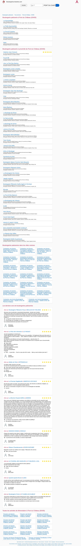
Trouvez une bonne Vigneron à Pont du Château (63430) (25, 527)
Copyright (53, 541)
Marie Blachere (7, 107)
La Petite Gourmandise (10, 26)
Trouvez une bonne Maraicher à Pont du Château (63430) (26, 533)
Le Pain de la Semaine (15, 331)
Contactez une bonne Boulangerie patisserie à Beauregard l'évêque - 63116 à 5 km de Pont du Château (44, 268)
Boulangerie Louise (8, 74)
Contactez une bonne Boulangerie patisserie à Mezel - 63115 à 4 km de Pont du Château (27, 259)
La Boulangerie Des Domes (11, 173)
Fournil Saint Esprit (8, 216)
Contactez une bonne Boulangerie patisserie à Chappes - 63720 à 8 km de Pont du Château (44, 292)
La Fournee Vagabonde (15, 381)
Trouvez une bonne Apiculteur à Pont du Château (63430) (43, 533)
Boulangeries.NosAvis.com (14, 1)
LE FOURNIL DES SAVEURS (17, 461)
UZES (24, 478)
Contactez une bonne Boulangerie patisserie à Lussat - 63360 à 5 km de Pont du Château (27, 267)
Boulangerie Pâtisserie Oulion (12, 167)
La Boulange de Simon (10, 112)
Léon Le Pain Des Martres (10, 63)
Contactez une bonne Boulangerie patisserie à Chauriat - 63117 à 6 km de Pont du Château (10, 275)
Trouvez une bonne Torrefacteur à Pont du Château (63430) (40, 538)
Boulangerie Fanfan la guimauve (12, 238)
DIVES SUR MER (29, 447)
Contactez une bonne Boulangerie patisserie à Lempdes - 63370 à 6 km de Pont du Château (27, 275)
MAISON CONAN (14, 431)
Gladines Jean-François (10, 52)
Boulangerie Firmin (14, 494)
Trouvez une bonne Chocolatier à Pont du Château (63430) (43, 527)
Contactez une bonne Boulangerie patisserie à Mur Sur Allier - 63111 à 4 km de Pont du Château (44, 251)
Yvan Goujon (7, 140)
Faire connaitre (41, 541)
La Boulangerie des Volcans (11, 200)
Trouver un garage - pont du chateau (50, 543)
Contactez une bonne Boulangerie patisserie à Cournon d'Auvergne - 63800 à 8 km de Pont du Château (27, 293)
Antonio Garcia (7, 85)
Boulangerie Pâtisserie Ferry (17, 310)
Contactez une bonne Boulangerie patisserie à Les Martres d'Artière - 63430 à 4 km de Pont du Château (27, 251)
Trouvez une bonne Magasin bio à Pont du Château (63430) (43, 521)
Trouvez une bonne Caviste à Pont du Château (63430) (25, 521)
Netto (4, 42)
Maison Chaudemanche (15, 447)
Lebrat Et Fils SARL (9, 145)
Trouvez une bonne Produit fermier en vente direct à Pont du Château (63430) (14, 538)
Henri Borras (7, 211)
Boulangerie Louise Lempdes (11, 68)
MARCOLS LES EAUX (30, 381)
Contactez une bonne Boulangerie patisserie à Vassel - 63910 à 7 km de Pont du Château (44, 284)
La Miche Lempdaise (9, 79)
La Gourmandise (8, 20)
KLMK (5, 206)
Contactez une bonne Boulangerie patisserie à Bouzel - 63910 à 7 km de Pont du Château (10, 292)
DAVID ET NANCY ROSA (10, 222)
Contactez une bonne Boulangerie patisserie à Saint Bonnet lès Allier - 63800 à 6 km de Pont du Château (44, 276)
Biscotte (5, 189)
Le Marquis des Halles (9, 233)
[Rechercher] (57, 5)
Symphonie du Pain (9, 156)
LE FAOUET (26, 331)
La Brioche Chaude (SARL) (16, 398)
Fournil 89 (6, 57)
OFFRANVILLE (23, 362)
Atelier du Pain (13, 362)
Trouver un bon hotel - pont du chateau (65, 543)
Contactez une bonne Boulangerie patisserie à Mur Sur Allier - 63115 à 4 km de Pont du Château (10, 259)
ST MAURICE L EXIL (33, 461)
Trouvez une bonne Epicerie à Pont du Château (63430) (8, 521)
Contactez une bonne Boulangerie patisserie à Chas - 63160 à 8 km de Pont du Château (13, 301)
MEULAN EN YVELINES (34, 310)
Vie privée (46, 541)
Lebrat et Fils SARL (9, 129)
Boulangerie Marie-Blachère (11, 101)
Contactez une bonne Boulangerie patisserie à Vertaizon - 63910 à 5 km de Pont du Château (44, 259)
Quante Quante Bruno (15, 478)
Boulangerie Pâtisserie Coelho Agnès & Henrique (17, 184)
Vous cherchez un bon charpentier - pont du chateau (18, 543)
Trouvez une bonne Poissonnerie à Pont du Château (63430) (10, 533)
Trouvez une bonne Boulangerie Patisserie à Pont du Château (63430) (10, 515)
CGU (50, 541)
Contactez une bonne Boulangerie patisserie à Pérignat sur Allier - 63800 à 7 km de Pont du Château (27, 285)
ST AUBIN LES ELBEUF (28, 494)
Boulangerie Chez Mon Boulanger (13, 90)
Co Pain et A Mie (8, 118)
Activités (24, 5)
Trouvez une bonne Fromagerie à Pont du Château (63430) (9, 527)
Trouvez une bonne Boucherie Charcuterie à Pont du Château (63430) (44, 515)
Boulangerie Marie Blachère (11, 134)
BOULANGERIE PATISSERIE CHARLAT (15, 227)
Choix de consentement (60, 541)
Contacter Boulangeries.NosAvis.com (31, 541)
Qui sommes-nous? (20, 541)
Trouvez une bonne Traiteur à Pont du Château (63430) (25, 515)
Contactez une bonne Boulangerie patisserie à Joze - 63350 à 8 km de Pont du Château (39, 301)
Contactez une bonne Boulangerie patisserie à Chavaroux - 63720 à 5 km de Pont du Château (10, 267)
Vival (4, 96)
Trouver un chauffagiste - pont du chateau (36, 543)
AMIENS (28, 398)
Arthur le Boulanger (9, 151)
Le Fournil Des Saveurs (10, 195)
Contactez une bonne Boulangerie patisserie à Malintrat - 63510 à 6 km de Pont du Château (10, 284)
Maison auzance (8, 37)
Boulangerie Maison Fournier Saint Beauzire (16, 162)
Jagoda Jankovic (8, 178)
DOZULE (23, 431)
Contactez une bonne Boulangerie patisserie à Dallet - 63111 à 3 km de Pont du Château (10, 250)
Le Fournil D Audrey (9, 31)
